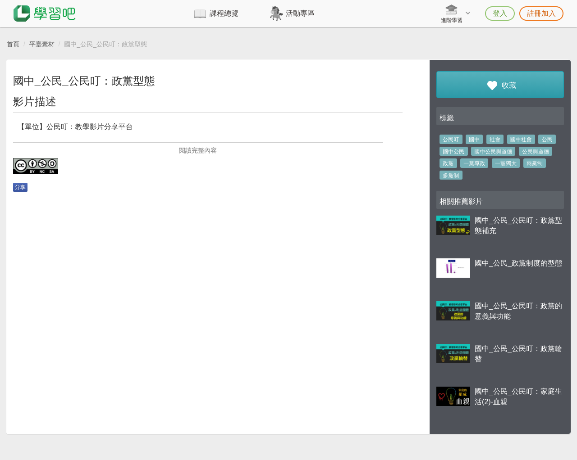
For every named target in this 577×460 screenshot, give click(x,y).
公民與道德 (535, 152)
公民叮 (451, 139)
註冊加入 (541, 13)
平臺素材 (42, 44)
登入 (500, 13)
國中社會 (521, 139)
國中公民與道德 (493, 152)
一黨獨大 (506, 163)
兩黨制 (535, 163)
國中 (474, 139)
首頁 (13, 44)
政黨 (448, 163)
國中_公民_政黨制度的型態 (518, 263)
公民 (547, 139)
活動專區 (300, 13)
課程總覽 (224, 13)
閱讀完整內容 (198, 150)
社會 (495, 139)
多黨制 (451, 175)
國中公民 (453, 152)
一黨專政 (474, 163)
